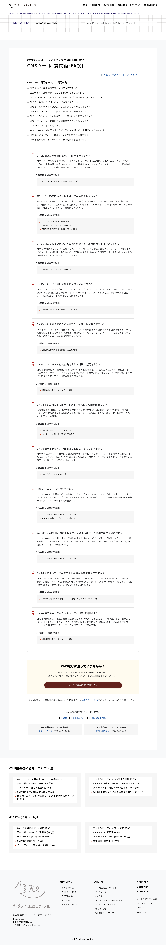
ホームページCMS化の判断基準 (55, 221)
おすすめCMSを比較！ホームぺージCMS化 (60, 181)
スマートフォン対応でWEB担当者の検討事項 (116, 787)
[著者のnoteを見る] (63, 718)
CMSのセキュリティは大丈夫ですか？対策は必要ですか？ (58, 111)
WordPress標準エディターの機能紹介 (58, 518)
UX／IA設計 (101, 892)
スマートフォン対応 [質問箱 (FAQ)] (111, 836)
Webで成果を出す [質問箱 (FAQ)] (35, 828)
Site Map (141, 912)
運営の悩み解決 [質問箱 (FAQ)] (33, 836)
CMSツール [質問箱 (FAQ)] (107, 832)
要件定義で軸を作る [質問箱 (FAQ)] (35, 832)
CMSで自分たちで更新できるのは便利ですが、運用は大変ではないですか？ (67, 97)
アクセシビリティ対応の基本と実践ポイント (116, 779)
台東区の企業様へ (70, 904)
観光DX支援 (100, 909)
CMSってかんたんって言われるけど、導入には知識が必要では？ (61, 116)
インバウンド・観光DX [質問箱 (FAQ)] (37, 845)
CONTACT (142, 907)
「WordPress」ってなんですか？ (46, 125)
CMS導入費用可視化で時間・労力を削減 (59, 229)
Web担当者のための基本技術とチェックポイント (118, 791)
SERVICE (98, 882)
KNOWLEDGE (144, 891)
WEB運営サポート (70, 896)
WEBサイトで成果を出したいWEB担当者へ (39, 779)
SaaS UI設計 (101, 896)
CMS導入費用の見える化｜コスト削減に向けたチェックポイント (70, 598)
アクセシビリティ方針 (147, 899)
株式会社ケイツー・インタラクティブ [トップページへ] (23, 5)
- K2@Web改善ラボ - (26, 13)
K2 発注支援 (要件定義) (106, 887)
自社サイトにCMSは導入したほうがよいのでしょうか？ (57, 93)
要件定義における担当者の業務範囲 (35, 783)
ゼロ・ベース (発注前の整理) (108, 900)
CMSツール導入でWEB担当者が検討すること (56, 13)
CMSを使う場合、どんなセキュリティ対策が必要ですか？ (58, 139)
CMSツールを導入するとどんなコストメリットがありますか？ (60, 107)
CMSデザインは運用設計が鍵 (54, 474)
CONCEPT (142, 882)
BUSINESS (66, 882)
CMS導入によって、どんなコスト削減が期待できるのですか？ (60, 135)
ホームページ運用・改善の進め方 (34, 787)
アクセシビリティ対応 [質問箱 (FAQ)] (113, 828)
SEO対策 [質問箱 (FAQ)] (30, 840)
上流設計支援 (68, 887)
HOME (11, 13)
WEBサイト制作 (90, 700)
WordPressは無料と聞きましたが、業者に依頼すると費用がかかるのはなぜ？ (68, 130)
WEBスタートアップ (104, 913)
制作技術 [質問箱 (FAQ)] (106, 840)
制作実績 (66, 900)
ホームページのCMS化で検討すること (58, 434)
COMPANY (143, 887)
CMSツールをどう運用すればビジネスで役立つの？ (55, 102)
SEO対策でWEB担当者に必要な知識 (36, 791)
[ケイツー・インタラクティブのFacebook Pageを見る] (97, 718)
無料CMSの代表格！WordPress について (60, 514)
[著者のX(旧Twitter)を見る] (77, 718)
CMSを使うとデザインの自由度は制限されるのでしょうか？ (59, 121)
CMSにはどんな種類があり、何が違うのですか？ (54, 88)
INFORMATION (144, 903)
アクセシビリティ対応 (105, 904)
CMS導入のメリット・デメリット (56, 225)
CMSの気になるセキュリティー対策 (57, 390)
